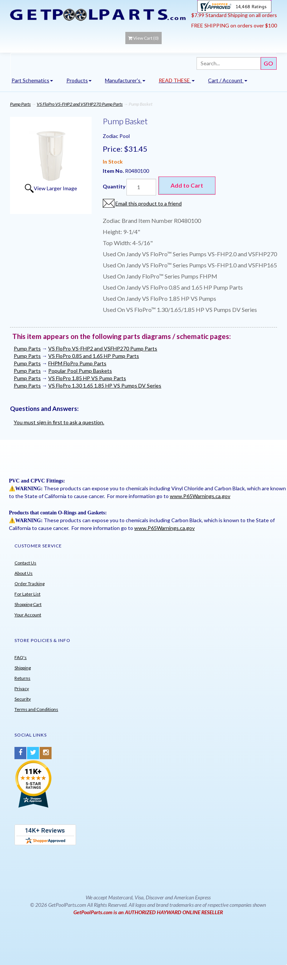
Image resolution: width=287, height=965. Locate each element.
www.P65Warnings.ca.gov (200, 496)
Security (22, 699)
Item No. (114, 171)
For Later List (27, 594)
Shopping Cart (28, 604)
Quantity (114, 186)
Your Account (27, 614)
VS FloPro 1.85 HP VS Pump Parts (87, 378)
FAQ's (20, 657)
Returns (22, 678)
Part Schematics (32, 80)
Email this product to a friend (148, 203)
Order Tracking (29, 583)
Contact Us (25, 563)
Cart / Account (227, 80)
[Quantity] (141, 187)
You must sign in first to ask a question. (59, 422)
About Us (23, 573)
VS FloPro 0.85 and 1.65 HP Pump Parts (93, 356)
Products (79, 80)
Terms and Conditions (36, 709)
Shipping (22, 668)
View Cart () (143, 38)
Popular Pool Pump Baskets (80, 371)
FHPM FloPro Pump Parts (77, 363)
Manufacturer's (125, 80)
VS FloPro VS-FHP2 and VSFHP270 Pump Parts (80, 104)
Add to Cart (187, 185)
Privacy (21, 688)
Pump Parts (20, 104)
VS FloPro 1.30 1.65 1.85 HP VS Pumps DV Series (104, 385)
